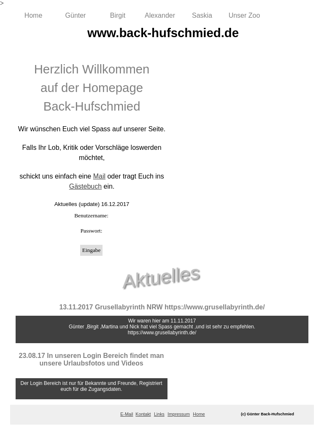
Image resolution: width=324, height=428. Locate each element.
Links (159, 414)
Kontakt (143, 414)
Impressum (178, 414)
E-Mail (126, 414)
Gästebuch (85, 186)
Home (33, 15)
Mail (99, 176)
